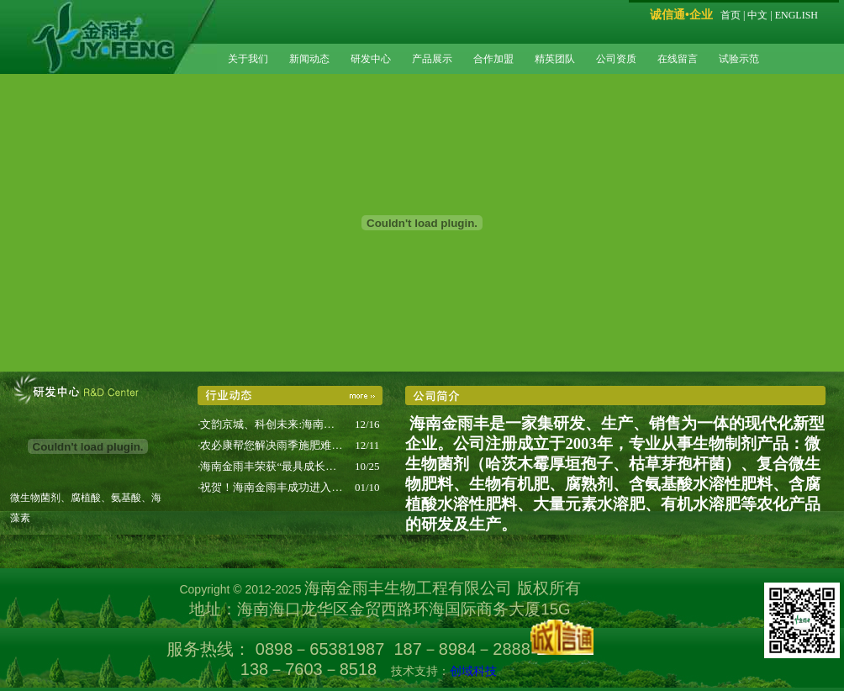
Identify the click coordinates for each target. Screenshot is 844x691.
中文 (757, 15)
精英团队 (555, 59)
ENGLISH (796, 15)
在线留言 (677, 59)
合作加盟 (493, 59)
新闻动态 (309, 59)
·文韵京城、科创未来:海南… (266, 424)
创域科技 (473, 671)
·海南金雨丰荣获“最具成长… (267, 466)
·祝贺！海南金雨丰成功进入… (270, 487)
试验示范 (739, 59)
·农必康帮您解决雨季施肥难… (270, 445)
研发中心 (371, 59)
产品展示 (432, 59)
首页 (730, 15)
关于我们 (248, 59)
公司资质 (616, 59)
